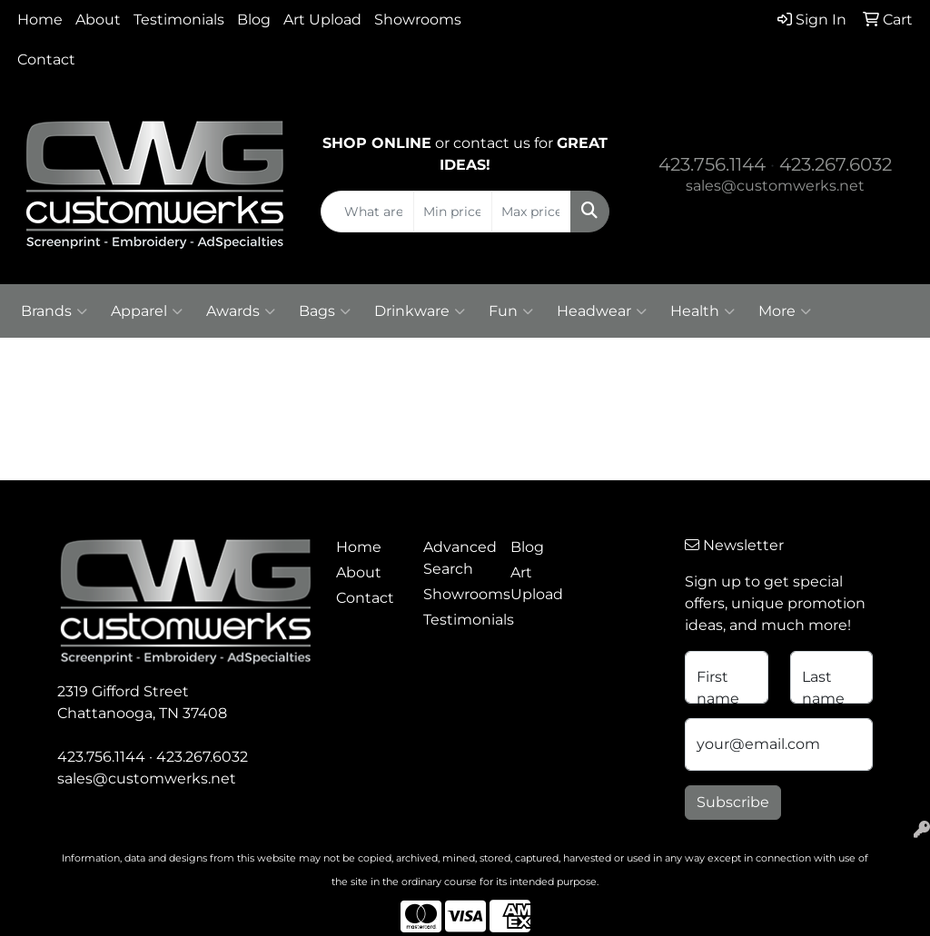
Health (702, 311)
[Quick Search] (367, 211)
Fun (511, 311)
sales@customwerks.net (775, 185)
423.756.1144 (712, 164)
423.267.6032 (835, 164)
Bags (325, 311)
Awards (240, 311)
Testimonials (179, 19)
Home (40, 19)
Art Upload (322, 19)
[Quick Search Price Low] (452, 211)
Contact (46, 59)
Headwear (602, 311)
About (98, 19)
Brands (54, 311)
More (784, 311)
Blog (254, 19)
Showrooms (417, 19)
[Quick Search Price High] (530, 211)
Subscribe (733, 802)
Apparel (147, 311)
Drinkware (419, 311)
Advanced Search (456, 557)
